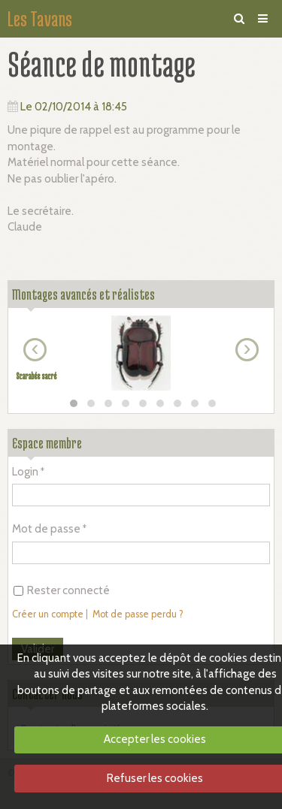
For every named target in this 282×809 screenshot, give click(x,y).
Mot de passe (46, 529)
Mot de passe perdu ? (137, 614)
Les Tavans (40, 19)
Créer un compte (47, 614)
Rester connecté (62, 590)
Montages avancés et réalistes (83, 294)
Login (25, 471)
